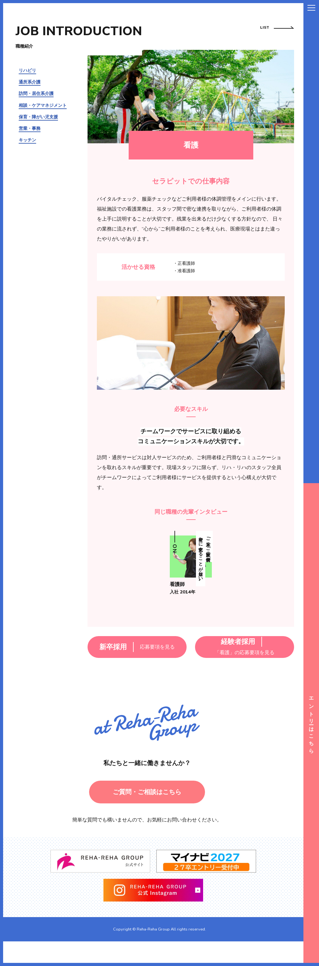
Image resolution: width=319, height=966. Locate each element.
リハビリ (27, 70)
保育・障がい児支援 (38, 117)
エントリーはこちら (311, 723)
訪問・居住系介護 (36, 93)
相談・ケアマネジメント (43, 105)
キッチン (27, 140)
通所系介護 (29, 82)
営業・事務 (29, 128)
